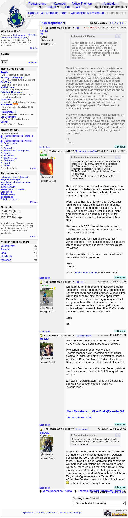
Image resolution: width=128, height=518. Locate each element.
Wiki (78, 6)
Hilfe (67, 6)
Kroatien (8, 153)
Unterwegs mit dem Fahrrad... (15, 177)
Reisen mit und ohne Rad (13, 189)
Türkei (7, 165)
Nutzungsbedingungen (71, 512)
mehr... (33, 168)
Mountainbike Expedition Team (15, 182)
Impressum (27, 512)
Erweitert (32, 62)
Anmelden (110, 3)
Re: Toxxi (80, 282)
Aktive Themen (82, 3)
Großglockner (10, 158)
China (7, 145)
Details (33, 48)
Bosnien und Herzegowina (16, 150)
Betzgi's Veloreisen (10, 199)
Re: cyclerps (82, 429)
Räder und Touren (86, 272)
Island (7, 163)
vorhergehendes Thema (55, 490)
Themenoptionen (53, 23)
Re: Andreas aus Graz (86, 151)
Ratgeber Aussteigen (11, 179)
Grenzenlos (6, 192)
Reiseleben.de (8, 194)
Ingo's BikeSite (8, 187)
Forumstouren (10, 143)
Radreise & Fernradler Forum (47, 12)
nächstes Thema (113, 490)
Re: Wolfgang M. (84, 335)
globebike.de (7, 197)
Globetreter (6, 184)
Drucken (120, 146)
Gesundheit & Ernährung (87, 12)
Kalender (60, 3)
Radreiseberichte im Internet (17, 140)
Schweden (9, 148)
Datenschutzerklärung (46, 512)
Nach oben (44, 147)
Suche (51, 6)
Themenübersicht (86, 490)
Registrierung (37, 3)
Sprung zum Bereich (86, 498)
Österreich (9, 160)
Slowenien (9, 155)
